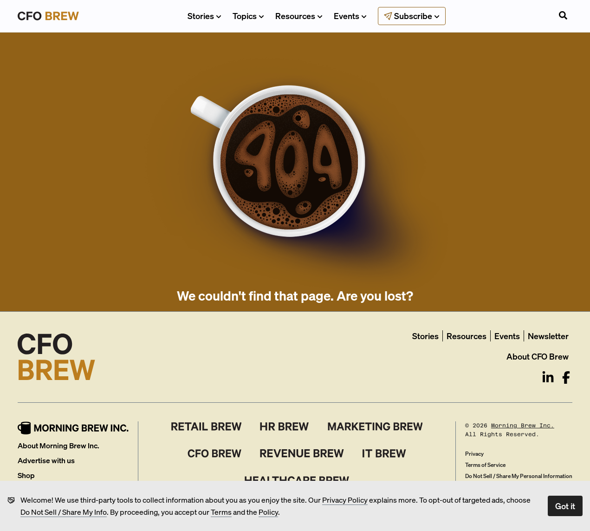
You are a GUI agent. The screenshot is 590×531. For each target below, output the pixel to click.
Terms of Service (485, 464)
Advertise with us (46, 460)
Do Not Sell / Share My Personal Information (518, 475)
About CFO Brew (537, 356)
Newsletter (548, 335)
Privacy (474, 453)
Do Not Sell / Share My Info (63, 512)
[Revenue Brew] (302, 453)
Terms (221, 512)
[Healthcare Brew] (297, 480)
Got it (565, 505)
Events (350, 15)
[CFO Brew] (215, 453)
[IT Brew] (384, 453)
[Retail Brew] (206, 426)
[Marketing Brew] (375, 426)
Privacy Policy (345, 500)
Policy (268, 512)
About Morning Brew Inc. (58, 445)
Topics (248, 15)
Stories (204, 15)
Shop (26, 475)
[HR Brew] (284, 426)
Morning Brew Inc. (522, 425)
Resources (299, 15)
